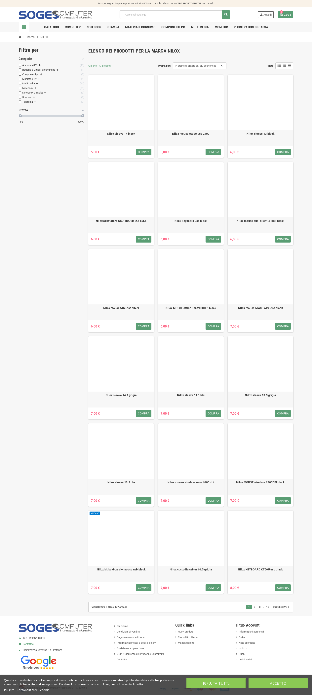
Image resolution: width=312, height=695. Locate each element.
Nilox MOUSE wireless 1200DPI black (260, 482)
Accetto (278, 683)
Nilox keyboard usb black (191, 220)
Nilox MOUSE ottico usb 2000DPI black (191, 308)
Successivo (281, 607)
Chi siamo (122, 626)
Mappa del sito (186, 642)
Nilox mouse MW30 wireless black (260, 308)
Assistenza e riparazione (130, 648)
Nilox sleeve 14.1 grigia (121, 395)
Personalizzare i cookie (33, 690)
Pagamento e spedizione (130, 637)
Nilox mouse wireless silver (121, 308)
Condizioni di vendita (128, 631)
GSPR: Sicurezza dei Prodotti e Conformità (140, 653)
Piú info (9, 690)
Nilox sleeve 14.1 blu (191, 395)
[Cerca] (175, 14)
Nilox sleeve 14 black (121, 133)
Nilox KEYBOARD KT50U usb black (260, 569)
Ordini (242, 637)
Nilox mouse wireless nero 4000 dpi (191, 482)
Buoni (242, 653)
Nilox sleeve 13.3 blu (121, 482)
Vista (270, 65)
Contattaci (28, 643)
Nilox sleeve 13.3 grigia (260, 395)
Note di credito (247, 642)
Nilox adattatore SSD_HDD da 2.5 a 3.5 (121, 220)
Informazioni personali (251, 631)
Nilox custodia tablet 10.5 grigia (191, 569)
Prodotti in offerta (188, 637)
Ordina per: (164, 65)
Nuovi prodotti (185, 631)
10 (267, 606)
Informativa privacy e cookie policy (136, 642)
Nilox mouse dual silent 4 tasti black (260, 220)
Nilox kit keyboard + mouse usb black (121, 569)
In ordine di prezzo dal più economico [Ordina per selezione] (195, 65)
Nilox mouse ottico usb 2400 (191, 133)
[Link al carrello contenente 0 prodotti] (285, 14)
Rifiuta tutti (216, 683)
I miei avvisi (245, 659)
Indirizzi (243, 648)
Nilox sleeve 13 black (260, 133)
